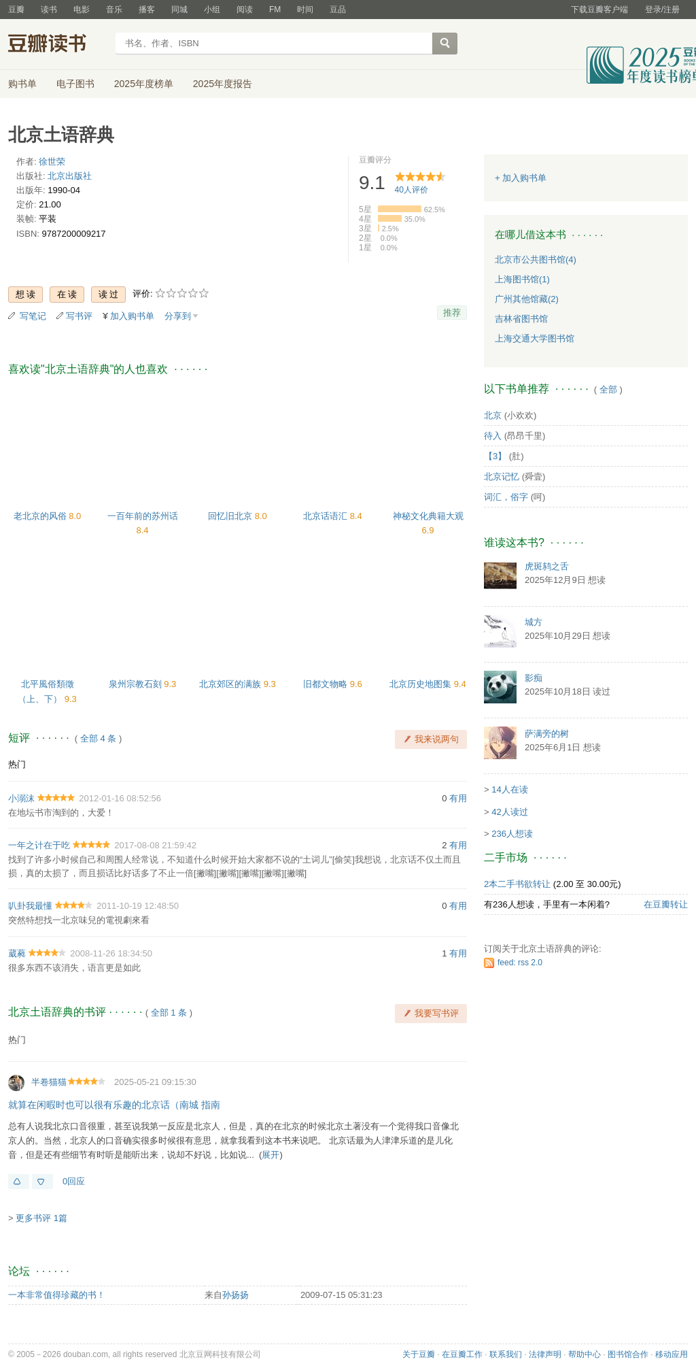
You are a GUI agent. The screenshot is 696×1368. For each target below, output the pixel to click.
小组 (212, 9)
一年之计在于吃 (39, 845)
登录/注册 (662, 9)
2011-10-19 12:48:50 (138, 906)
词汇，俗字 (506, 497)
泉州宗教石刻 (136, 684)
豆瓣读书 (57, 45)
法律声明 (545, 1354)
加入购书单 (132, 316)
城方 (533, 622)
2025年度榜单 (143, 83)
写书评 (79, 316)
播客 (147, 9)
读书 (49, 9)
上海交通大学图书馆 (534, 338)
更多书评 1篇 (41, 1218)
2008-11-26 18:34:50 (111, 953)
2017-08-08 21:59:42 (155, 845)
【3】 (495, 456)
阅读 (245, 9)
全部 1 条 (169, 1012)
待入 (493, 436)
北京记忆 (501, 476)
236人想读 (512, 834)
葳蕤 (17, 953)
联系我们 (505, 1354)
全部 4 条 (98, 738)
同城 (179, 9)
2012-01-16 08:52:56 (120, 798)
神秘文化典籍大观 (428, 516)
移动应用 (671, 1354)
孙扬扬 (235, 1295)
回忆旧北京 (231, 516)
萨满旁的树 (547, 734)
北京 (493, 415)
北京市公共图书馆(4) (535, 259)
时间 (305, 9)
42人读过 (509, 812)
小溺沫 (21, 798)
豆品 (338, 9)
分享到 (177, 316)
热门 (17, 764)
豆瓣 (16, 9)
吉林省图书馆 (521, 319)
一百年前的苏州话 (142, 516)
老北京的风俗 (41, 516)
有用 (458, 798)
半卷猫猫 (49, 1082)
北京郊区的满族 (231, 684)
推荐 (452, 312)
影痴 (533, 678)
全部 (608, 389)
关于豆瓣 (418, 1354)
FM (275, 9)
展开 (270, 1155)
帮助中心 (584, 1354)
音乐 (114, 9)
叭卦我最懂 (30, 906)
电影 (81, 9)
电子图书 (75, 83)
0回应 (74, 1181)
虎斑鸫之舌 (547, 566)
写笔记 (33, 316)
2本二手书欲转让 (517, 884)
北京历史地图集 (421, 684)
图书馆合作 (628, 1354)
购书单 (22, 83)
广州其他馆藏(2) (527, 299)
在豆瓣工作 (462, 1354)
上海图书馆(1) (522, 279)
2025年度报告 (222, 83)
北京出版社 (70, 176)
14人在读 (509, 789)
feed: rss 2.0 (520, 962)
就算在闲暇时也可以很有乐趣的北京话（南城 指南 (114, 1104)
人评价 (411, 190)
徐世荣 (52, 161)
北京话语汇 (326, 516)
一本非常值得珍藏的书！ (56, 1295)
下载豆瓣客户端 (599, 9)
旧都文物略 (326, 684)
